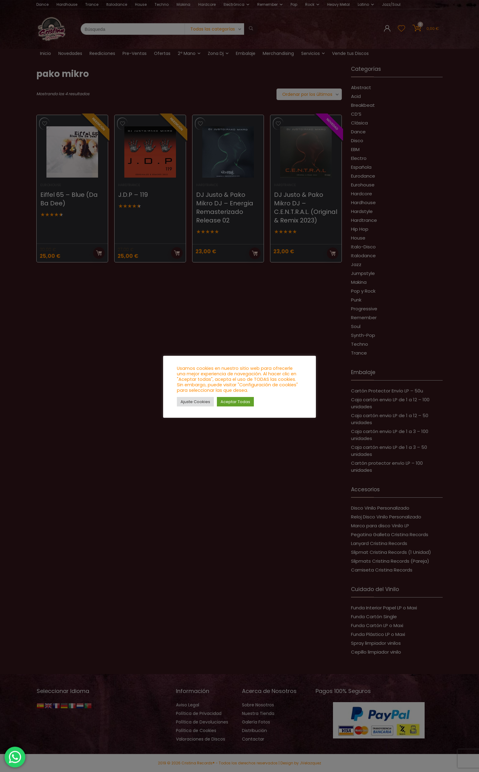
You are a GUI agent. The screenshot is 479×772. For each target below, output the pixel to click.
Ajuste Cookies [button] (195, 402)
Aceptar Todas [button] (235, 402)
